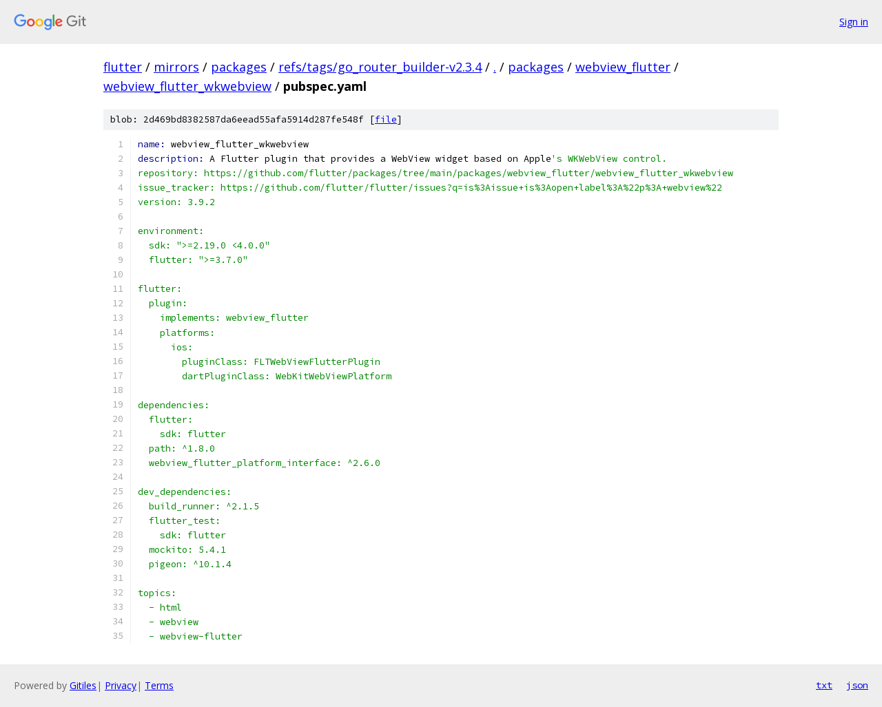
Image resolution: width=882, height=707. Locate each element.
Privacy (120, 685)
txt (824, 685)
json (857, 685)
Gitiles (83, 685)
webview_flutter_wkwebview (187, 86)
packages (239, 67)
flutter (122, 67)
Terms (159, 685)
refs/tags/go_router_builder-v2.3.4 (380, 67)
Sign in (853, 21)
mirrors (176, 67)
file (386, 119)
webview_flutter (622, 67)
